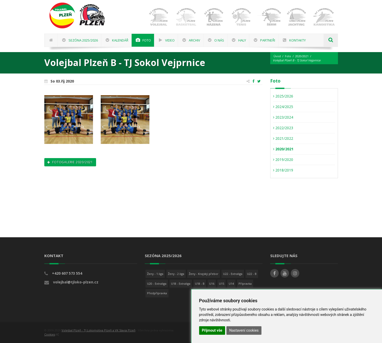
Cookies (49, 334)
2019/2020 (283, 159)
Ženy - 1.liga (155, 274)
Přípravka (245, 283)
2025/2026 (283, 96)
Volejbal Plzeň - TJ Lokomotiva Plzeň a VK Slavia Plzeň (98, 330)
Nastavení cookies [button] (244, 330)
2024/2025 (283, 106)
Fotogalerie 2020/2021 (70, 162)
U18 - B (200, 283)
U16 (211, 283)
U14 (231, 283)
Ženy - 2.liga (176, 274)
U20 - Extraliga (156, 283)
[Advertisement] (365, 156)
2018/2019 (283, 170)
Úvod (277, 56)
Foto (288, 56)
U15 (221, 283)
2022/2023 (283, 127)
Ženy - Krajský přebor (203, 274)
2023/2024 (283, 117)
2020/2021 (302, 56)
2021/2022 (283, 138)
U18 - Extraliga (180, 283)
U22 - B (252, 274)
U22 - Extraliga (232, 274)
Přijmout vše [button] (212, 330)
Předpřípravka (157, 293)
